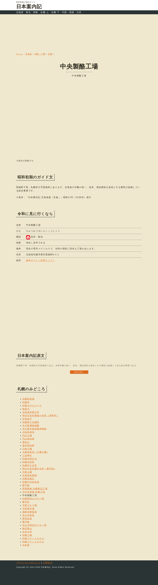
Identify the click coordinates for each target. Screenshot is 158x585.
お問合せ (48, 563)
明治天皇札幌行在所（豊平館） (39, 469)
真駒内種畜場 (29, 512)
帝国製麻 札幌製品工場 (35, 488)
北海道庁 (27, 419)
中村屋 (26, 545)
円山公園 (27, 435)
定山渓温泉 (28, 515)
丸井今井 (27, 532)
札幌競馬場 (28, 399)
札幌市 (26, 402)
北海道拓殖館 (29, 475)
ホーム (19, 54)
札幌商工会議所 (30, 422)
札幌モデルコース (32, 405)
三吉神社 (27, 455)
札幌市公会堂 (29, 465)
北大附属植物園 (30, 425)
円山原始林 (28, 439)
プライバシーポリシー (28, 563)
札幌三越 (27, 535)
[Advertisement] (79, 33)
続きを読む (79, 372)
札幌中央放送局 (30, 482)
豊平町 (26, 502)
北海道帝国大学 (30, 412)
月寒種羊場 (28, 508)
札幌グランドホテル (33, 538)
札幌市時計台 (29, 459)
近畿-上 (45, 12)
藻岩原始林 (28, 445)
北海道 (19, 12)
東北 (28, 12)
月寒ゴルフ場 (29, 505)
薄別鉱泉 (27, 518)
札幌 (50, 54)
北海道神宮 (28, 432)
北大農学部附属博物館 (34, 429)
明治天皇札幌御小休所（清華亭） (40, 415)
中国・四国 (68, 12)
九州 (79, 12)
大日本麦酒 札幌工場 (33, 492)
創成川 (26, 409)
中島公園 (27, 472)
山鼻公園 (27, 449)
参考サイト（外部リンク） (40, 260)
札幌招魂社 (28, 478)
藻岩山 (26, 442)
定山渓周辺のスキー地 (34, 525)
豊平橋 (26, 485)
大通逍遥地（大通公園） (35, 452)
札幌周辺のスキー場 (33, 498)
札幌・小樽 (39, 54)
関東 (35, 12)
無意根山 (27, 528)
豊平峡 (26, 522)
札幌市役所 (28, 462)
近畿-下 (55, 12)
